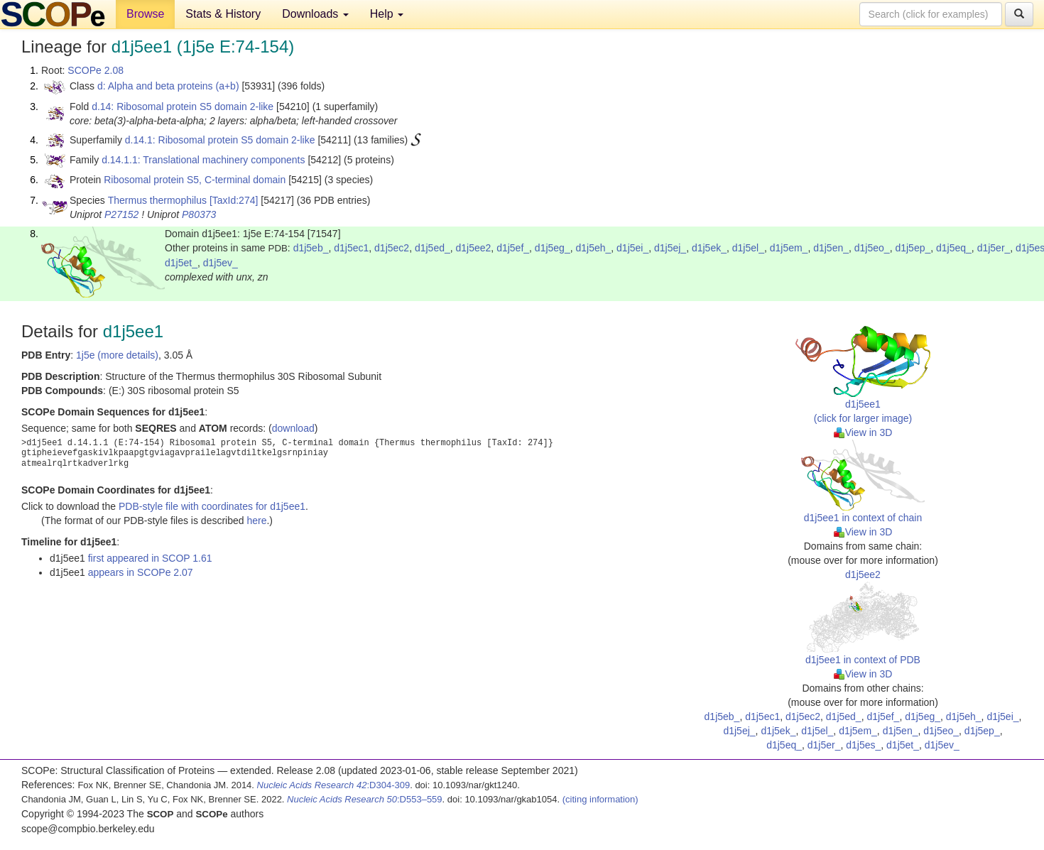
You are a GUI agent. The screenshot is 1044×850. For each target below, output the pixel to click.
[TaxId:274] (234, 200)
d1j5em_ (789, 248)
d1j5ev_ (220, 262)
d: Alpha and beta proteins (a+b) (168, 86)
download (293, 428)
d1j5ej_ (670, 248)
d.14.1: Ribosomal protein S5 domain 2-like (220, 140)
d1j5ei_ (632, 248)
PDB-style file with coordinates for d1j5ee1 (212, 506)
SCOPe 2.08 (95, 70)
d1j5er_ (994, 248)
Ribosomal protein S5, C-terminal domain (195, 179)
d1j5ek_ (709, 248)
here (256, 520)
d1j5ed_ (432, 248)
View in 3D (863, 432)
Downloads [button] (315, 14)
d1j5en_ (831, 248)
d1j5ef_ (512, 248)
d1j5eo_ (872, 248)
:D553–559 (364, 799)
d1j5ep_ (912, 248)
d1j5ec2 (391, 248)
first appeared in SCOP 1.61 (150, 558)
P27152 (121, 214)
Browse (145, 14)
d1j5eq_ (954, 248)
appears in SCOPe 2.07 (140, 572)
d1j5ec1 (351, 248)
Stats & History (223, 14)
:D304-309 (333, 785)
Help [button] (386, 14)
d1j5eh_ (593, 248)
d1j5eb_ (311, 248)
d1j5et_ (181, 262)
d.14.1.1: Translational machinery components (203, 159)
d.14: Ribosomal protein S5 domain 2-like (182, 106)
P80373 (199, 214)
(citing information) (600, 799)
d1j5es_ (863, 745)
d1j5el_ (748, 248)
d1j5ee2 (473, 248)
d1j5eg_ (552, 248)
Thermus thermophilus (157, 200)
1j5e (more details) (117, 355)
